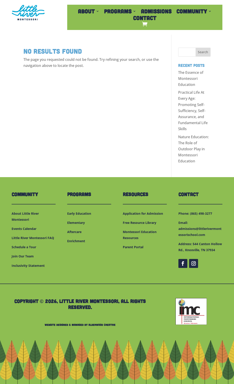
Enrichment (76, 241)
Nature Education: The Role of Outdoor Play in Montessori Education (193, 149)
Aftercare (74, 232)
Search (203, 52)
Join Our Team (23, 256)
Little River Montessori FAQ (33, 238)
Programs (118, 12)
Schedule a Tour (24, 247)
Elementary (76, 223)
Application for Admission (143, 213)
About (86, 12)
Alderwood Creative (101, 324)
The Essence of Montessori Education (190, 78)
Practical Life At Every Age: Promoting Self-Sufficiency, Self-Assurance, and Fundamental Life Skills (193, 110)
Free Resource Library (139, 223)
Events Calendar (24, 229)
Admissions (156, 12)
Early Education (79, 213)
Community (191, 12)
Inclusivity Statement (28, 265)
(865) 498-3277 (201, 213)
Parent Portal (133, 247)
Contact (144, 18)
